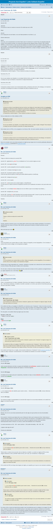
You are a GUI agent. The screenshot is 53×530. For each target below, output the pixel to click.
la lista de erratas (22, 143)
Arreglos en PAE (5, 96)
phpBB (23, 525)
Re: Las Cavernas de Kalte (8, 151)
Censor (5, 233)
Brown (5, 274)
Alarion (5, 91)
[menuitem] (10, 5)
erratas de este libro (45, 350)
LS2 (5, 288)
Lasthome (6, 147)
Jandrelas (3, 404)
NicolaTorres (3, 468)
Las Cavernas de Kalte (8, 10)
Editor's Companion (5, 143)
